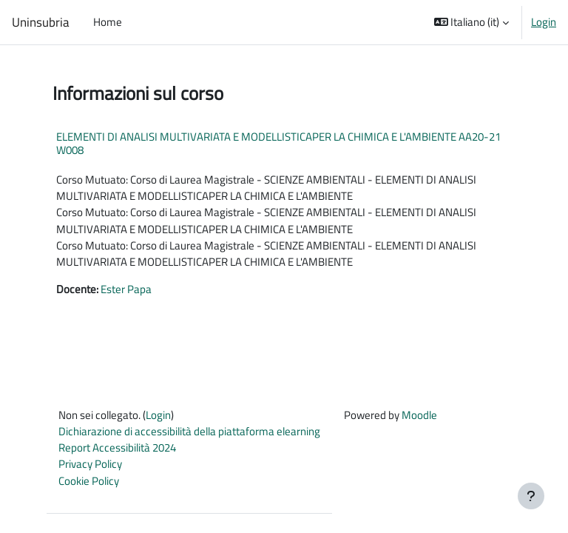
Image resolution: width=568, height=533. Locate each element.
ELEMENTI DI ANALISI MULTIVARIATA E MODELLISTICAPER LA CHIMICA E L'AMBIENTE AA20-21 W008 (278, 143)
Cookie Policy (88, 480)
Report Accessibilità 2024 (117, 447)
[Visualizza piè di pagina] (531, 496)
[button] (472, 22)
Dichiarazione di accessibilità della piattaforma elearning (189, 431)
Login (543, 22)
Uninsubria (41, 22)
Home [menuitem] (107, 21)
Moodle (419, 414)
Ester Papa (126, 289)
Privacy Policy (90, 463)
